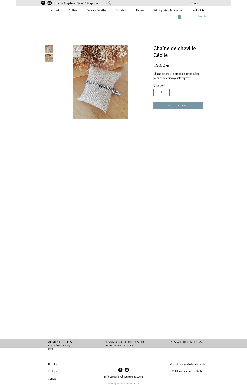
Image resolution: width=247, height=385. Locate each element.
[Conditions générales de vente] (188, 364)
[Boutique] (52, 371)
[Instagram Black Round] (49, 3)
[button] (180, 16)
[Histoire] (52, 364)
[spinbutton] (161, 92)
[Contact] (195, 3)
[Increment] (166, 92)
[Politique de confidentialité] (187, 371)
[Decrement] (156, 92)
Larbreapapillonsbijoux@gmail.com (123, 376)
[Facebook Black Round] (43, 3)
